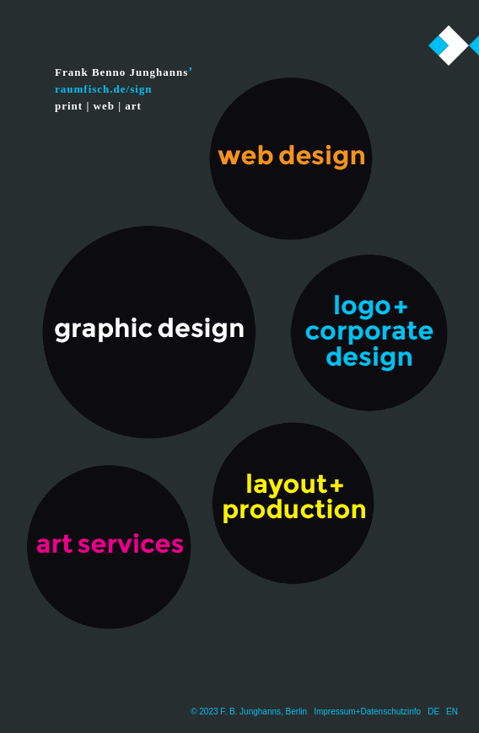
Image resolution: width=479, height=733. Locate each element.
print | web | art (98, 105)
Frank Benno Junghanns (121, 72)
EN (452, 711)
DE (433, 711)
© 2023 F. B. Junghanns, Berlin (249, 711)
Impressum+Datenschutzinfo (367, 711)
